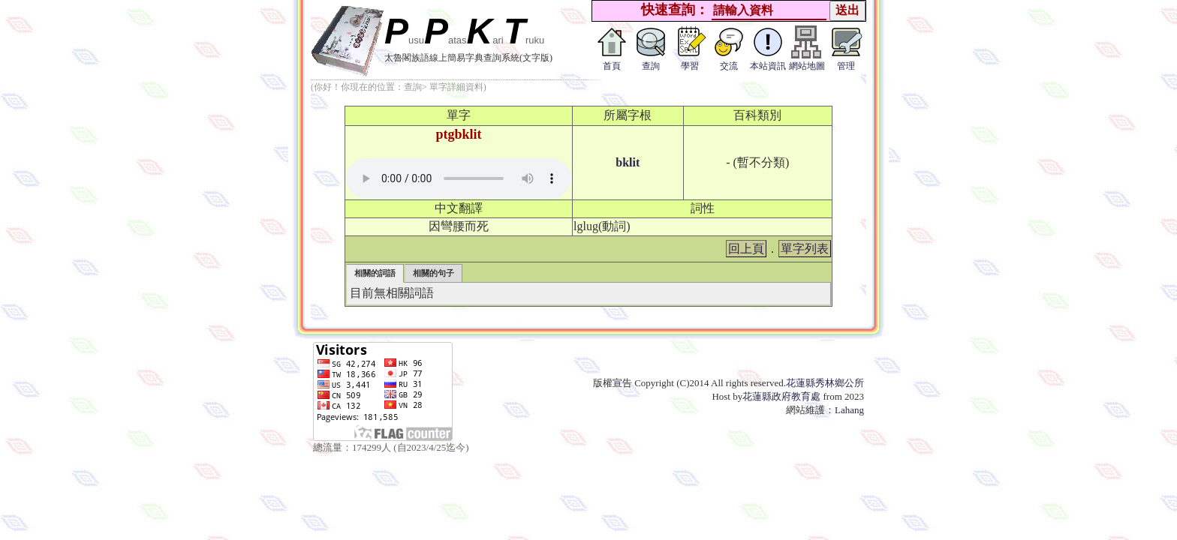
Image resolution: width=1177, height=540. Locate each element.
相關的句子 (433, 273)
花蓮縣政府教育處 (781, 396)
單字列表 (805, 248)
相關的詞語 (375, 273)
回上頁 (746, 248)
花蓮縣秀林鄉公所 (825, 382)
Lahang (849, 410)
